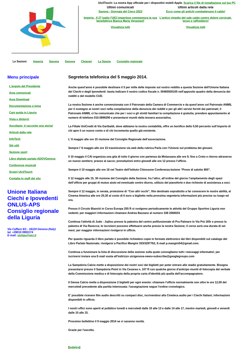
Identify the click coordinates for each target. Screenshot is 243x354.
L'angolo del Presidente (24, 86)
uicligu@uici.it (26, 235)
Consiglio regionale (129, 61)
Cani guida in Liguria (23, 112)
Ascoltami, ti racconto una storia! (31, 125)
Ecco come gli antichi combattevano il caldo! (195, 11)
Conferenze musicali (22, 165)
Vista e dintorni (19, 119)
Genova (70, 61)
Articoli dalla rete (20, 132)
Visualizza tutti (120, 27)
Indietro (74, 347)
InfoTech (14, 138)
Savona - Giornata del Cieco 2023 (120, 11)
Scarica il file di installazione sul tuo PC (210, 2)
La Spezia (104, 61)
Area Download (19, 99)
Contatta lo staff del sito (25, 178)
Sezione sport (18, 152)
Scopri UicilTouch (21, 171)
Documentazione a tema (25, 106)
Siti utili (14, 145)
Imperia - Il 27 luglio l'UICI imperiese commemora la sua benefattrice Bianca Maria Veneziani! (120, 19)
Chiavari (86, 61)
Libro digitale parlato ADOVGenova (32, 158)
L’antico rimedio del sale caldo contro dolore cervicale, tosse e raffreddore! (195, 19)
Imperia (38, 61)
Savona (54, 61)
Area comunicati (20, 92)
